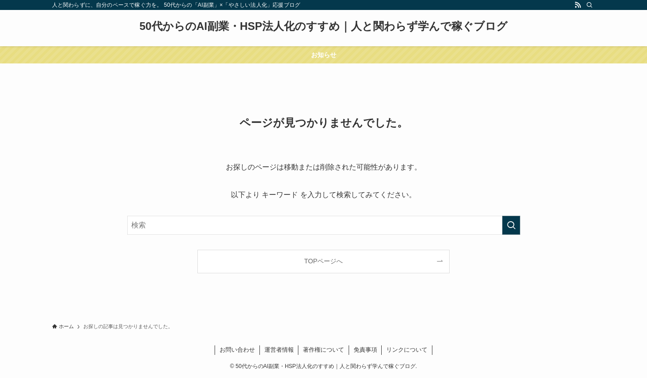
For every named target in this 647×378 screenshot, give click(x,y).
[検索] (589, 5)
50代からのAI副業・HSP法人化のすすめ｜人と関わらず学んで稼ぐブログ (323, 26)
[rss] (578, 5)
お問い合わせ (237, 349)
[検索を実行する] (511, 225)
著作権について (323, 349)
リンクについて (406, 349)
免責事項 (365, 349)
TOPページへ (323, 261)
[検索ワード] (323, 225)
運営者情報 (279, 349)
